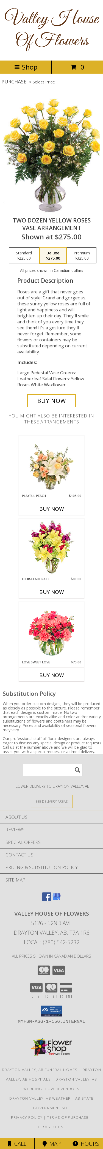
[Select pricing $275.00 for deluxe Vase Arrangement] (53, 255)
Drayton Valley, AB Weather (40, 1098)
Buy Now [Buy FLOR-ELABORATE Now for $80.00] (51, 591)
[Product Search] (52, 770)
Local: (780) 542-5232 (51, 942)
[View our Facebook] (46, 899)
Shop (25, 66)
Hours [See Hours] (86, 1143)
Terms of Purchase (68, 1117)
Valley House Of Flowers (51, 30)
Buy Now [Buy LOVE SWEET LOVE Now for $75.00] (51, 675)
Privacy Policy (27, 1117)
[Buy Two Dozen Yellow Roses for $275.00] (51, 400)
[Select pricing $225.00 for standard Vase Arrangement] (24, 255)
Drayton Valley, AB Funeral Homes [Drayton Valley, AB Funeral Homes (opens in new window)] (40, 1069)
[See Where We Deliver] (52, 801)
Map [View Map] (52, 1143)
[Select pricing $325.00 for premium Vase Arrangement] (81, 255)
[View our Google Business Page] (56, 899)
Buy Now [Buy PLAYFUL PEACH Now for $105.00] (51, 508)
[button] (51, 1011)
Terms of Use (51, 1126)
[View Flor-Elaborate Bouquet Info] (51, 548)
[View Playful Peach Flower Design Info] (51, 464)
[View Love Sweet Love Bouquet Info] (51, 631)
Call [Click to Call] (17, 1143)
